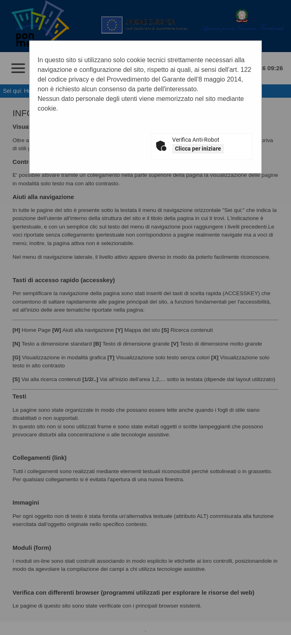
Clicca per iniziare (198, 148)
